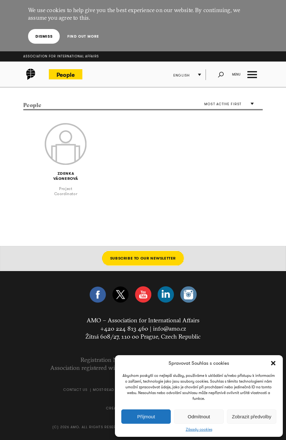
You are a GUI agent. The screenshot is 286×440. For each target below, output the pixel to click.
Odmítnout (199, 416)
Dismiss (43, 36)
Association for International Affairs (61, 56)
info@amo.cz (169, 328)
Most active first (222, 103)
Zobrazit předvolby (251, 416)
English (181, 75)
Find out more (83, 36)
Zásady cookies (199, 429)
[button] (273, 363)
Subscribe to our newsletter (143, 258)
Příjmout (146, 416)
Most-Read (104, 389)
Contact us (75, 389)
